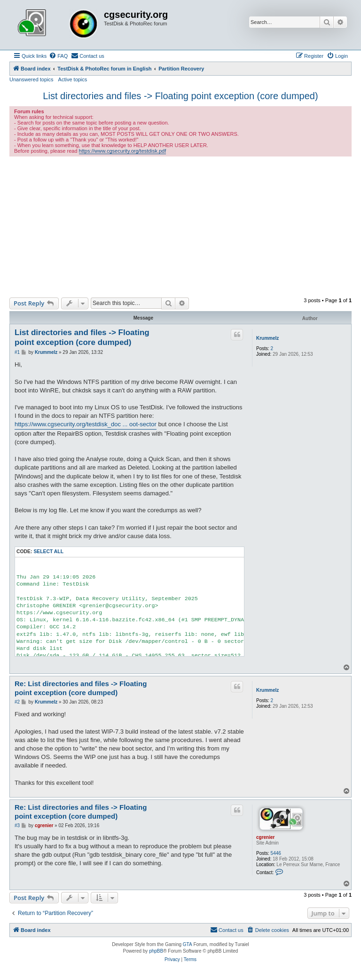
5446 (276, 853)
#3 (17, 825)
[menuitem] (58, 56)
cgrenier (265, 837)
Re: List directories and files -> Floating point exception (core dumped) (81, 688)
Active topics (72, 79)
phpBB (156, 951)
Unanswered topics (31, 79)
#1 (17, 352)
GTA (187, 944)
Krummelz (267, 338)
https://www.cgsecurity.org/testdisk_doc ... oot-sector (86, 424)
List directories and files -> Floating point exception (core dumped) (180, 96)
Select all (48, 551)
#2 (17, 701)
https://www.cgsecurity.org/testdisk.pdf (122, 151)
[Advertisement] (180, 227)
